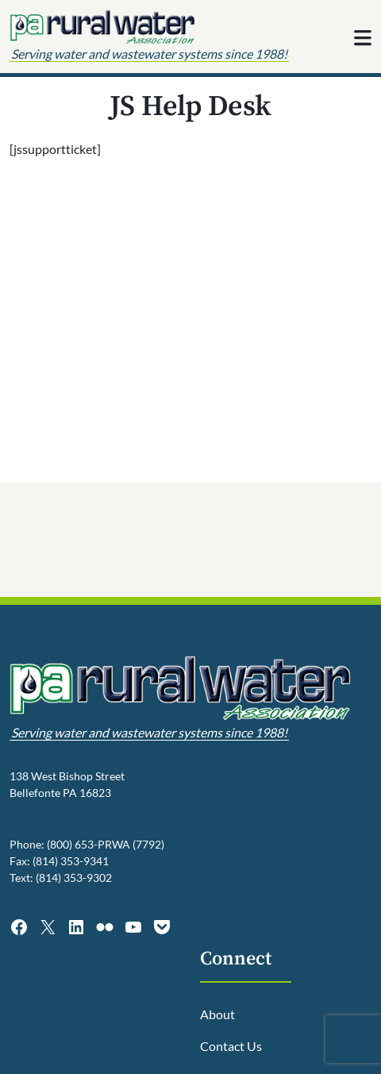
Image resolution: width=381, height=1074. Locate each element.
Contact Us (231, 1045)
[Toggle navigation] (362, 38)
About (217, 1014)
